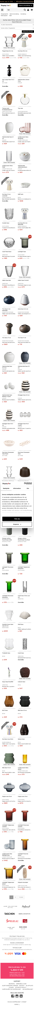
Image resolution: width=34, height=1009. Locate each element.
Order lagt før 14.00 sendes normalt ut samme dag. (17, 943)
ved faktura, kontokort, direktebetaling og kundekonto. (17, 948)
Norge (17, 1004)
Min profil (12, 984)
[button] (32, 10)
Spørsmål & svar (21, 984)
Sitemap (24, 1002)
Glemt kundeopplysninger (10, 985)
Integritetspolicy (20, 987)
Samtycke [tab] (6, 488)
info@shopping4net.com (17, 976)
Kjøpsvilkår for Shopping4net (11, 989)
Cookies (11, 987)
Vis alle (21, 897)
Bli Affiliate (29, 985)
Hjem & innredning (14, 14)
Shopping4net (4, 14)
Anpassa (17, 524)
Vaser (10, 15)
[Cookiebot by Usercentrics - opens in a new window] (24, 483)
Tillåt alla (17, 519)
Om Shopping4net (27, 989)
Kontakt (21, 985)
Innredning (23, 14)
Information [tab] (17, 488)
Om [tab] (28, 488)
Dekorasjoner (4, 15)
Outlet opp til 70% (6, 1)
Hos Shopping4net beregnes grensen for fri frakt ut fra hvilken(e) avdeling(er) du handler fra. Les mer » (17, 938)
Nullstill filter (28, 31)
